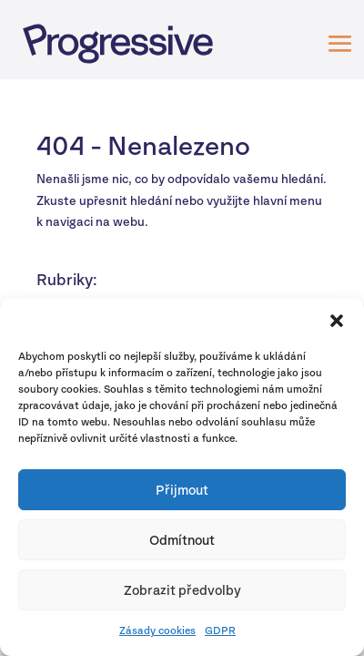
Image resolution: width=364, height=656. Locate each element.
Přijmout (182, 489)
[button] (337, 321)
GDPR (220, 630)
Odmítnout (182, 539)
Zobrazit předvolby (182, 589)
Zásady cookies (157, 630)
